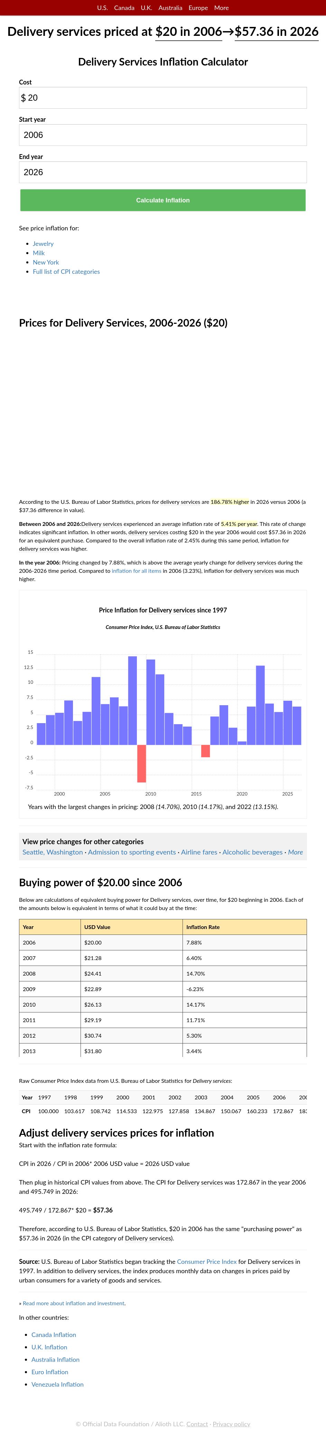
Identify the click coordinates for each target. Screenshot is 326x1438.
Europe (198, 7)
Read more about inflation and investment (73, 1303)
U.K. (146, 7)
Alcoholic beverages (252, 852)
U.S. (102, 7)
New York (46, 262)
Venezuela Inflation (57, 1384)
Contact (197, 1424)
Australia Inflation (55, 1359)
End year (31, 156)
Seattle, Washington (52, 852)
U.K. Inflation (49, 1347)
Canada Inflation (53, 1334)
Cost (25, 82)
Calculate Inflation (163, 200)
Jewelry (43, 243)
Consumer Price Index (206, 1261)
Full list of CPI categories (66, 271)
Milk (39, 253)
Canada (124, 7)
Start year (32, 119)
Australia (170, 7)
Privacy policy (231, 1424)
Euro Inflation (49, 1372)
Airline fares (199, 852)
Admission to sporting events (132, 852)
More (221, 7)
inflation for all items (136, 570)
